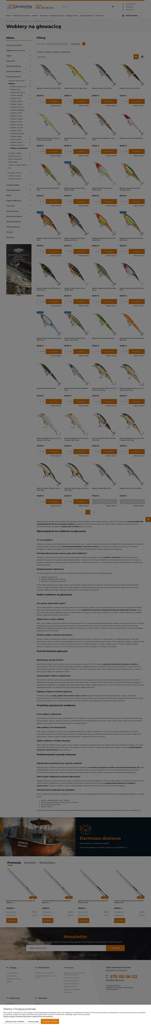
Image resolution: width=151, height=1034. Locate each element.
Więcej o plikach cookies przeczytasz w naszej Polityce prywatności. (28, 1016)
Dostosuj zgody (33, 1021)
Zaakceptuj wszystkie (49, 1021)
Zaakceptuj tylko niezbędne (14, 1021)
